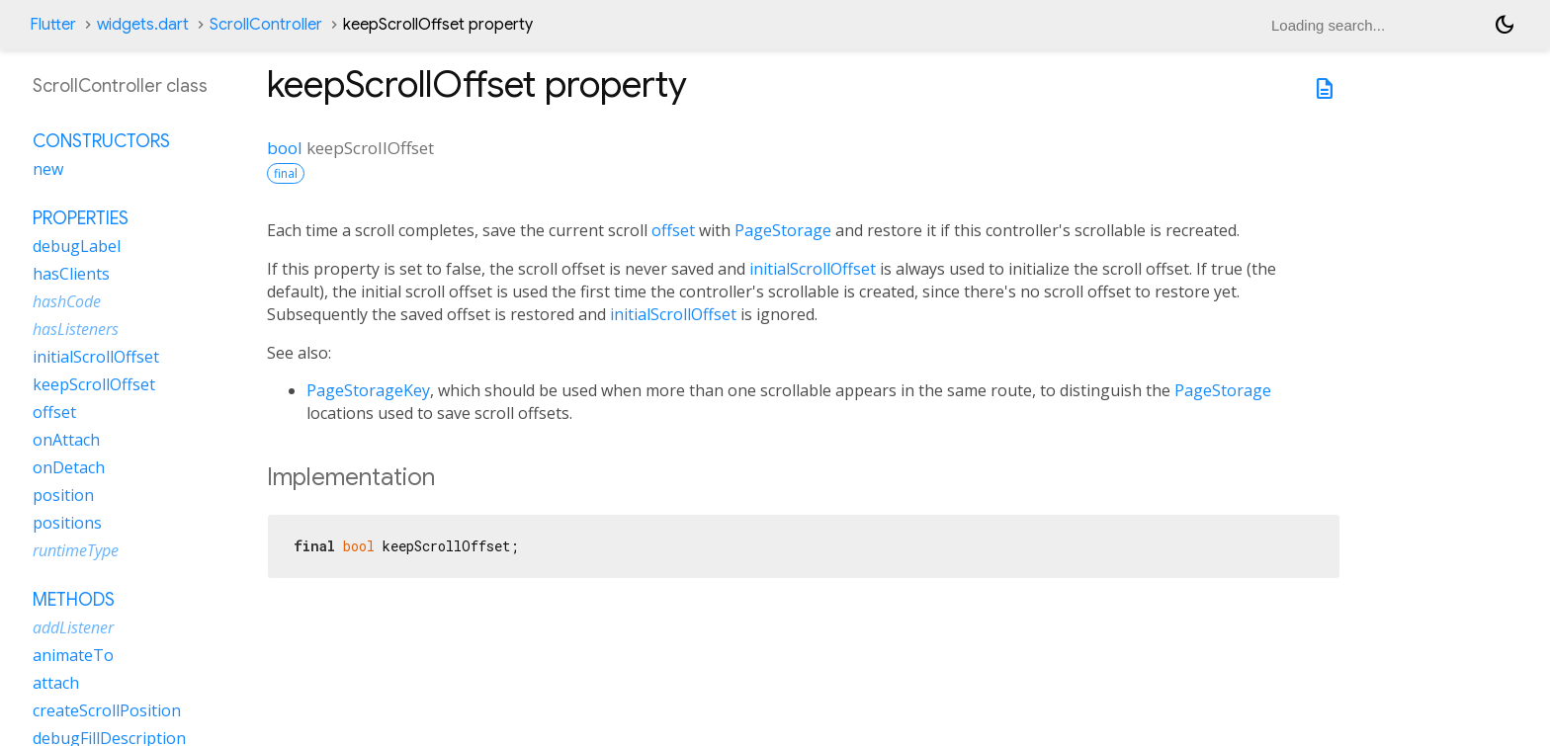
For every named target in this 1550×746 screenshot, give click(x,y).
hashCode (67, 301)
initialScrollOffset (812, 269)
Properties (81, 218)
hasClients (71, 274)
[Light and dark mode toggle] (1504, 25)
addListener (73, 627)
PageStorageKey (368, 390)
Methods (74, 600)
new (48, 169)
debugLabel (77, 246)
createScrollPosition (107, 710)
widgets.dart (143, 25)
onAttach (66, 440)
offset (673, 230)
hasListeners (76, 329)
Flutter (53, 25)
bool (284, 147)
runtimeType (76, 550)
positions (67, 523)
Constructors (101, 141)
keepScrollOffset (94, 384)
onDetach (69, 467)
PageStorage (782, 230)
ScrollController (266, 25)
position (63, 495)
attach (56, 683)
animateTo (73, 655)
